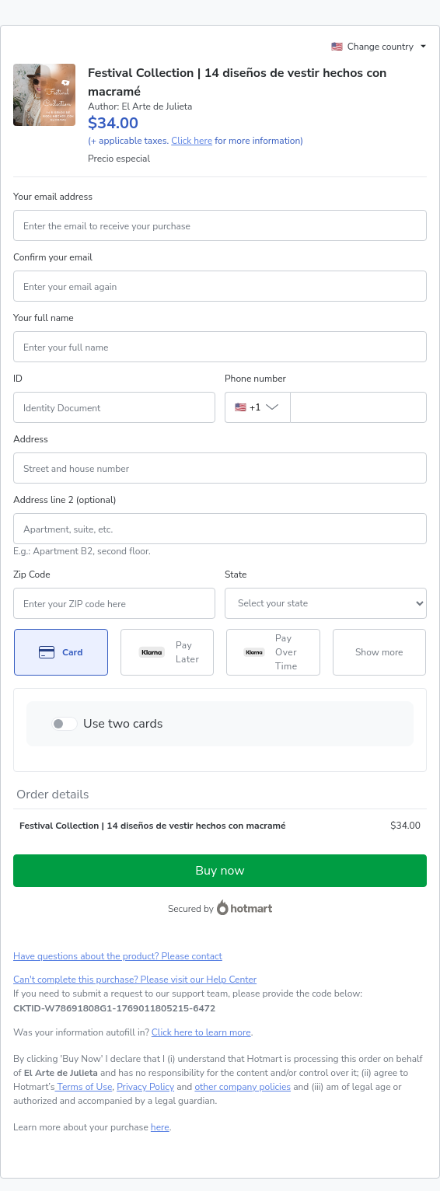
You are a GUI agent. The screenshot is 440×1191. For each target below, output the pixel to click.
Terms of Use (84, 1087)
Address (30, 439)
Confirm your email (53, 257)
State (235, 574)
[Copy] (114, 1008)
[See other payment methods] (379, 652)
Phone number (255, 378)
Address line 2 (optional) (65, 500)
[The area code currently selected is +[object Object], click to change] (257, 407)
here (160, 1127)
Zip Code (32, 574)
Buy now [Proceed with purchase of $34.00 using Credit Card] (219, 870)
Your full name (43, 318)
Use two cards (123, 723)
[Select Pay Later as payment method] (167, 652)
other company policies (242, 1087)
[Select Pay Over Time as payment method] (273, 652)
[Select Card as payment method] (61, 652)
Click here (191, 140)
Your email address (53, 196)
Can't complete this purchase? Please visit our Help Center (135, 979)
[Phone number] (358, 407)
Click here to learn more (201, 1032)
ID (18, 378)
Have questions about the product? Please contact (117, 956)
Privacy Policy (145, 1087)
